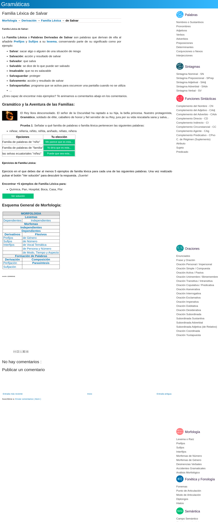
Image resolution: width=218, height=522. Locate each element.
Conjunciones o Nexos (189, 51)
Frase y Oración (185, 260)
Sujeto (180, 147)
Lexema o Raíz (185, 439)
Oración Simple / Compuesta (193, 268)
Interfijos (181, 451)
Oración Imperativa (187, 301)
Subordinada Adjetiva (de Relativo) (196, 326)
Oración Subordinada (188, 314)
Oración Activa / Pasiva (189, 272)
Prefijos (19, 41)
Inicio (89, 394)
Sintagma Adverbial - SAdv (192, 86)
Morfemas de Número (189, 455)
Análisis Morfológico (188, 472)
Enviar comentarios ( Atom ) (28, 399)
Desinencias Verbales (189, 464)
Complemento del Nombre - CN (194, 106)
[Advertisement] (146, 37)
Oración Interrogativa (188, 293)
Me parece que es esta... (59, 141)
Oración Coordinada (188, 330)
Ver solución (18, 196)
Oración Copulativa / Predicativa (195, 285)
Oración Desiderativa (188, 310)
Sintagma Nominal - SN (190, 73)
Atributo (180, 143)
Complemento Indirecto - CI (192, 122)
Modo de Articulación (188, 494)
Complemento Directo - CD (192, 118)
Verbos (180, 34)
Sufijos (33, 41)
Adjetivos (181, 30)
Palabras (191, 15)
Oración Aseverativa (188, 289)
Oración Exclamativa (188, 297)
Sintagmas (192, 66)
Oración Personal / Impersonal (194, 264)
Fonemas (181, 486)
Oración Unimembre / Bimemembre (197, 276)
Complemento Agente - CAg (192, 131)
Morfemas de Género (188, 460)
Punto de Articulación (188, 490)
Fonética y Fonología (200, 479)
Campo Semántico (187, 518)
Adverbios (182, 38)
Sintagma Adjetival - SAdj (191, 82)
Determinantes (185, 47)
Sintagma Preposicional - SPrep (195, 78)
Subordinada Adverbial (189, 322)
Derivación (29, 20)
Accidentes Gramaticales (190, 468)
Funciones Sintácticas (200, 99)
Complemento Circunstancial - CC (196, 126)
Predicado (182, 151)
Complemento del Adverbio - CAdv (196, 114)
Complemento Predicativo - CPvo (195, 135)
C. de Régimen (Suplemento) (193, 139)
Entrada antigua (164, 394)
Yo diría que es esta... (59, 147)
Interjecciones (184, 55)
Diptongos (182, 499)
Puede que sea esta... (59, 153)
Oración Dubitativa (187, 305)
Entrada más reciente (13, 394)
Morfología (9, 20)
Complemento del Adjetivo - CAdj (195, 110)
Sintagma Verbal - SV (189, 90)
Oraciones (192, 248)
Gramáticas (15, 4)
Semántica (192, 511)
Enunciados (183, 255)
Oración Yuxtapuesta (188, 335)
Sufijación (9, 266)
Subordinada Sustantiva (190, 318)
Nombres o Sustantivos (190, 22)
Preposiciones (184, 43)
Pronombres (183, 26)
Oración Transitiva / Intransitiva (194, 280)
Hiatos (180, 503)
